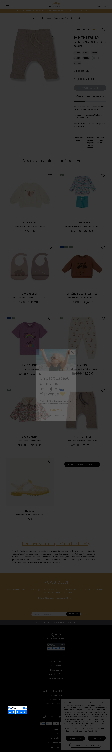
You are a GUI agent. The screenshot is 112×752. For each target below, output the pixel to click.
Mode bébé (46, 18)
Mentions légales (56, 738)
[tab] (79, 98)
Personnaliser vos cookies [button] (84, 745)
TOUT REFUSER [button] (97, 738)
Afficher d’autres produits (82, 464)
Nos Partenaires (56, 678)
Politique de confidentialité (56, 743)
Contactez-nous (56, 695)
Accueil (36, 18)
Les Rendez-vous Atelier (56, 703)
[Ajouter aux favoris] (104, 29)
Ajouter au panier (90, 88)
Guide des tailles (82, 70)
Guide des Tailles (56, 699)
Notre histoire (56, 670)
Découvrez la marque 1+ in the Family (56, 543)
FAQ (56, 729)
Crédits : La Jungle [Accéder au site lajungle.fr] (56, 747)
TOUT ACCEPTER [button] (75, 738)
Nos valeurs (56, 666)
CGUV (56, 733)
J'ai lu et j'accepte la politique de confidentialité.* (57, 598)
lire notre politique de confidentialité (81, 731)
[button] (8, 4)
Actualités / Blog (56, 674)
